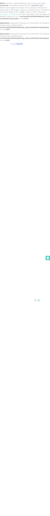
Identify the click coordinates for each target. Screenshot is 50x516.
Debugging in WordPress (9, 14)
